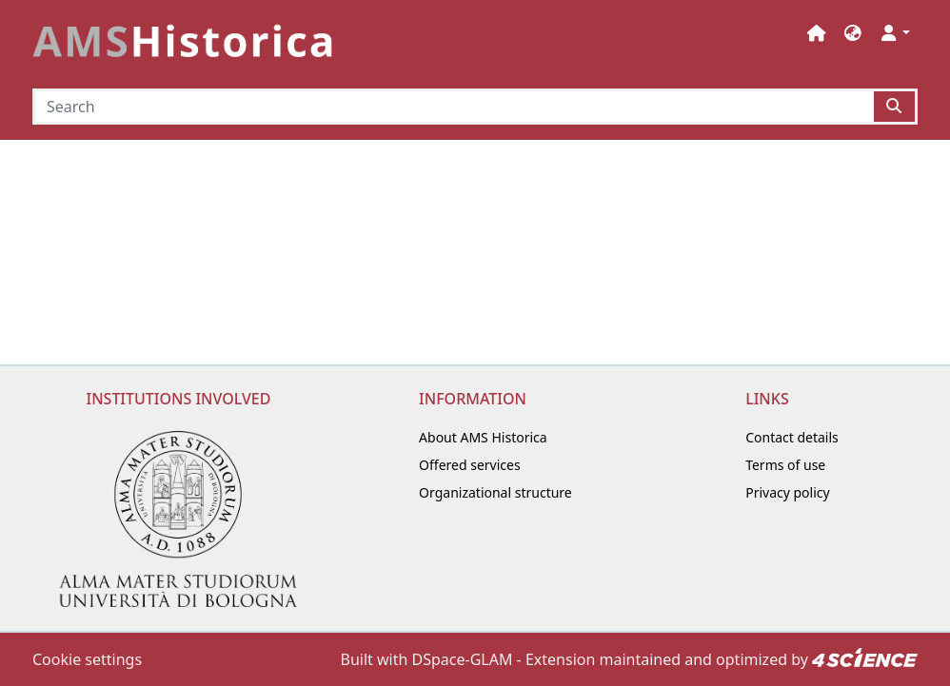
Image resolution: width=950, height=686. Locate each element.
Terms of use (785, 465)
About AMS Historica (483, 437)
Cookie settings (87, 659)
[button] (853, 32)
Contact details (792, 437)
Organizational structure (495, 492)
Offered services (470, 465)
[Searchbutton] (895, 106)
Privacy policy (787, 492)
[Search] (453, 106)
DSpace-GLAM (462, 659)
